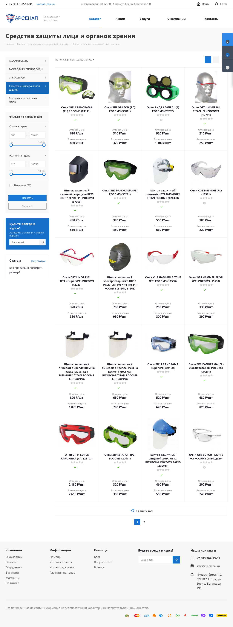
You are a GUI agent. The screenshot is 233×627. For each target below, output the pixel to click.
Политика (12, 583)
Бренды (99, 567)
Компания (14, 550)
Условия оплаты (61, 562)
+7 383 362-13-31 (208, 558)
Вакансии (12, 572)
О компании (14, 557)
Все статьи (38, 261)
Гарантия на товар (62, 572)
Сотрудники (14, 567)
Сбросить (27, 206)
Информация (60, 550)
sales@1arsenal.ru (208, 566)
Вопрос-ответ (103, 562)
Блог (97, 557)
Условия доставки (62, 567)
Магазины (13, 578)
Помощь (55, 557)
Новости (11, 562)
